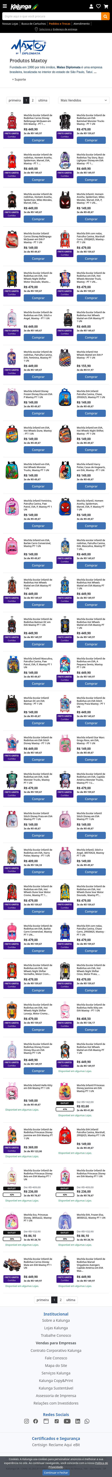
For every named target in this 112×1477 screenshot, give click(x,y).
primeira (15, 100)
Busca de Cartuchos (33, 23)
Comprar (38, 140)
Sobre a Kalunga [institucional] (56, 1320)
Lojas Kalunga (56, 1327)
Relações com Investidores (56, 1403)
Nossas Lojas (10, 23)
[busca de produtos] (51, 16)
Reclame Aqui (60, 1444)
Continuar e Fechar (56, 1472)
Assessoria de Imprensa (56, 1395)
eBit (76, 1444)
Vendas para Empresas (56, 1342)
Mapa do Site (56, 1365)
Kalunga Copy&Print (56, 1380)
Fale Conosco (56, 1358)
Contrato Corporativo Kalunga (56, 1350)
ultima (42, 100)
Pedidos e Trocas (59, 23)
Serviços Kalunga (56, 1373)
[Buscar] (105, 16)
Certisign (39, 1444)
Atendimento (81, 23)
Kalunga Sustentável (56, 1388)
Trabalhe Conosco (56, 1335)
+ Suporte (19, 79)
